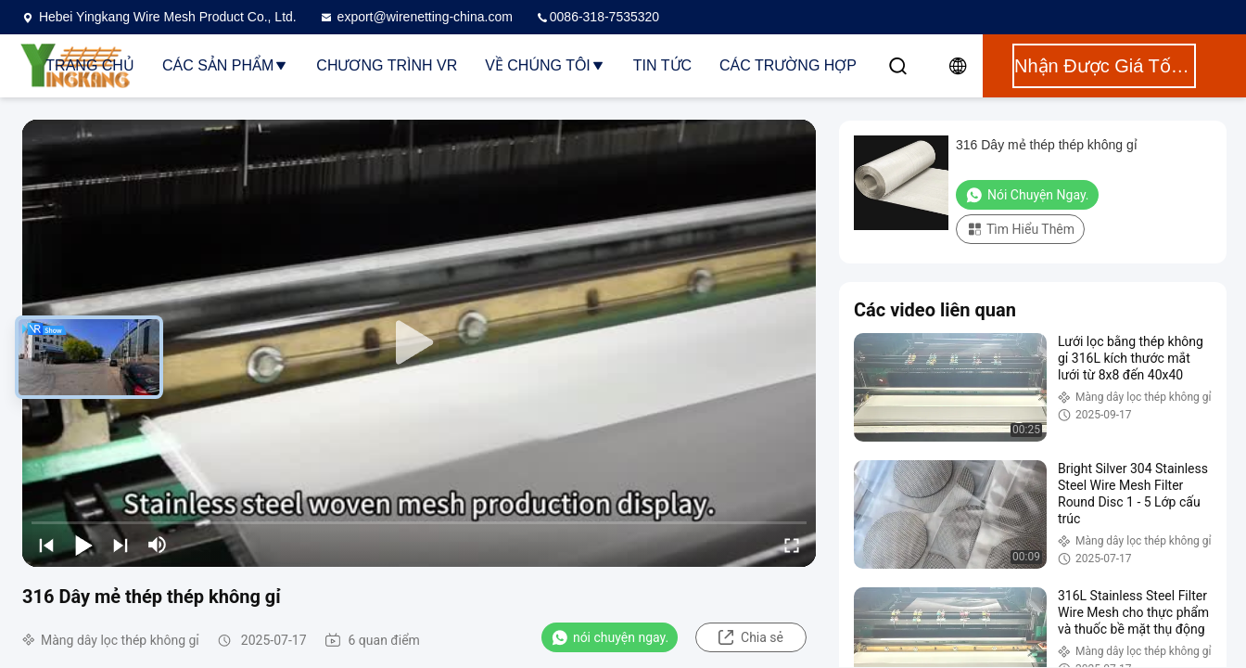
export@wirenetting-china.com (416, 16)
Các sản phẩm (225, 65)
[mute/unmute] (157, 545)
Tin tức (662, 65)
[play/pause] (83, 545)
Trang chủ (89, 65)
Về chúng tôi (545, 65)
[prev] (46, 545)
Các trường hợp (788, 65)
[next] (120, 545)
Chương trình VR (386, 65)
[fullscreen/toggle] (791, 545)
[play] (419, 343)
